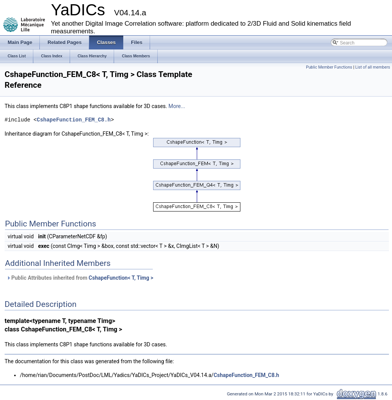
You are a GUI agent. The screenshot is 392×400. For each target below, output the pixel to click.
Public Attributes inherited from (80, 278)
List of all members (372, 67)
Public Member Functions (329, 67)
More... (176, 106)
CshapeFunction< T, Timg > (121, 278)
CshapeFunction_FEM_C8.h (74, 119)
